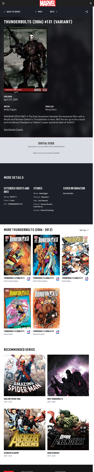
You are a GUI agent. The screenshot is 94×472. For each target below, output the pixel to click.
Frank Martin (38, 207)
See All (84, 230)
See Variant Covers (13, 129)
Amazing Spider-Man (12, 399)
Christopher (41, 334)
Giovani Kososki (46, 204)
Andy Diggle (10, 109)
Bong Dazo (50, 109)
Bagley (16, 281)
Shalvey (10, 281)
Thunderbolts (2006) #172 (72, 278)
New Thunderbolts (55, 399)
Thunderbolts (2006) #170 (43, 331)
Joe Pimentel (43, 200)
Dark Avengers (53, 453)
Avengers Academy (11, 453)
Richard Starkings (47, 210)
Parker (6, 281)
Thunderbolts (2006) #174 (14, 278)
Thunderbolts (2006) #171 (14, 331)
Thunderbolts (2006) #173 (43, 278)
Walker (10, 334)
